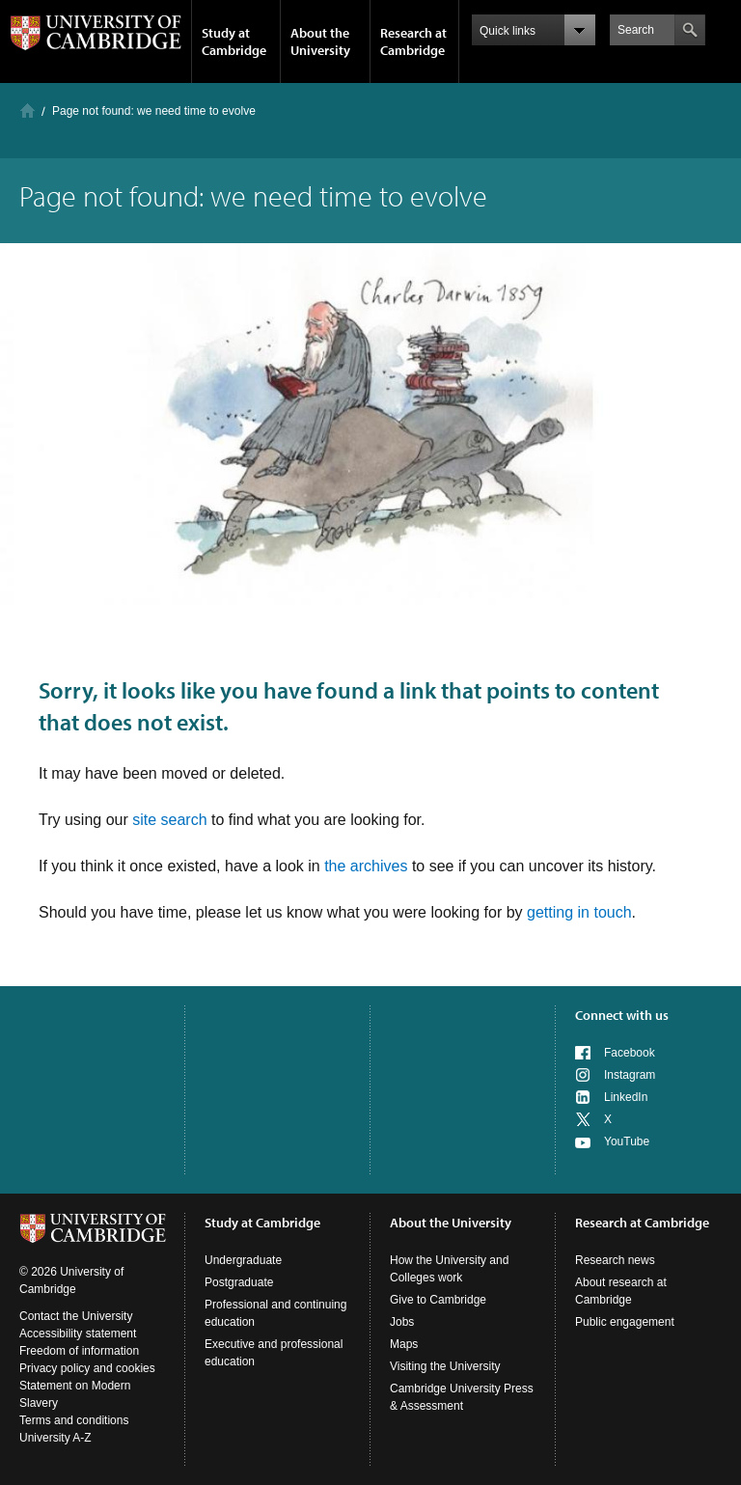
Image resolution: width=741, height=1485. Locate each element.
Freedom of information (79, 1351)
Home (27, 110)
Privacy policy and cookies (87, 1368)
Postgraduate (239, 1282)
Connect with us (622, 1015)
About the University (320, 41)
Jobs (402, 1322)
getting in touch (579, 912)
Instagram (629, 1075)
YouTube (626, 1141)
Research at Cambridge (413, 41)
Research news (615, 1260)
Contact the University (75, 1316)
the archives (365, 866)
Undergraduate (243, 1260)
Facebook (629, 1052)
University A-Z (55, 1437)
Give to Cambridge (438, 1299)
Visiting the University (445, 1366)
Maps (404, 1344)
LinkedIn (625, 1097)
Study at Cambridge (234, 41)
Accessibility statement (77, 1333)
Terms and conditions (73, 1420)
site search (169, 819)
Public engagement (624, 1322)
